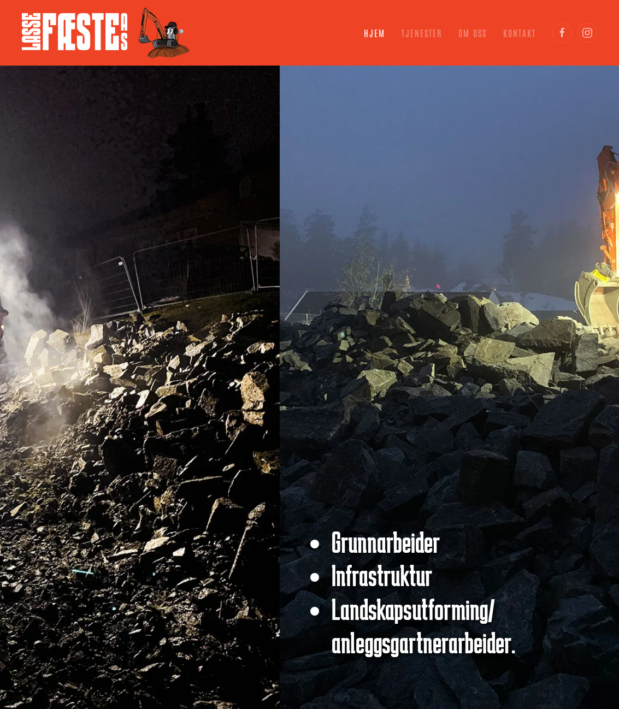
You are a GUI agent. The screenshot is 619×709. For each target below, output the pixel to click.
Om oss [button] (472, 32)
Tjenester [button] (422, 32)
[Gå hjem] (106, 33)
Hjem (374, 32)
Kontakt (519, 32)
